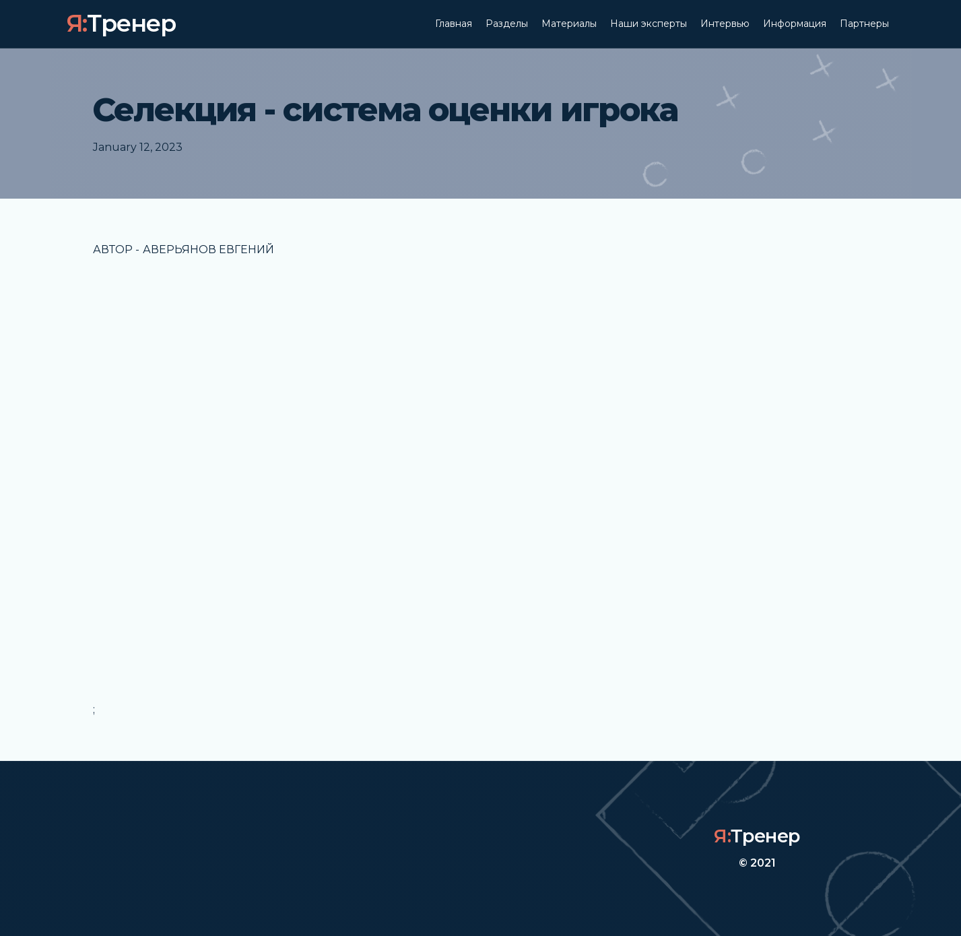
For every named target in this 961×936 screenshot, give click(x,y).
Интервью (725, 24)
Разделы (507, 24)
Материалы (569, 24)
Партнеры (864, 24)
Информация (794, 24)
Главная (453, 24)
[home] (121, 24)
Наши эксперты (648, 24)
